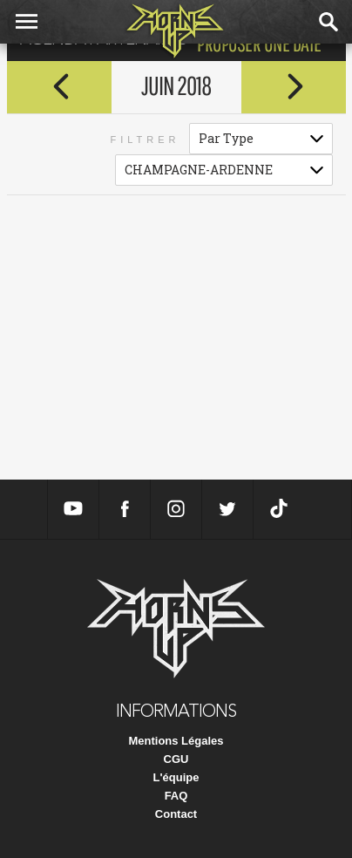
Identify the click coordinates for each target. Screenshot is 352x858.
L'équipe (176, 777)
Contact (176, 814)
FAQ (176, 795)
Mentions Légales (175, 740)
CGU (176, 759)
